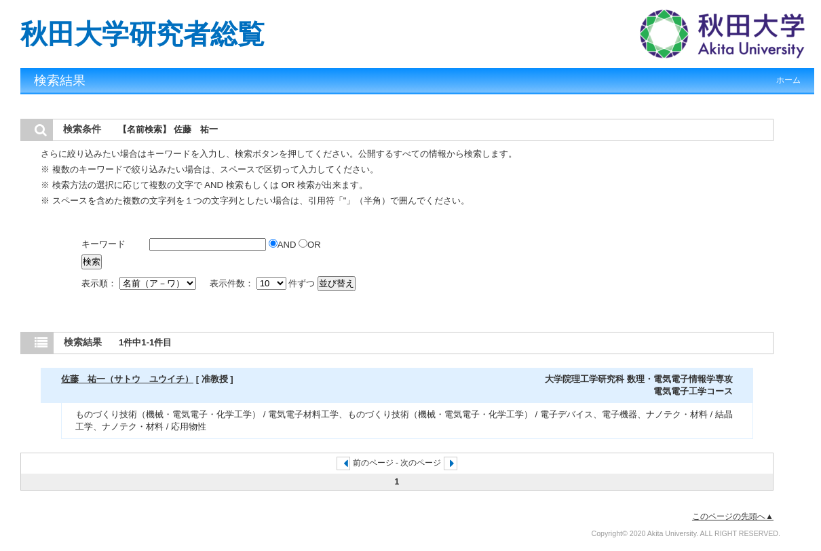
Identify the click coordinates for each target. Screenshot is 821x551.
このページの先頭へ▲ (733, 516)
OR (310, 245)
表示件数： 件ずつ (264, 283)
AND (284, 245)
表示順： (139, 283)
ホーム (788, 80)
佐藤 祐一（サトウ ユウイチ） (127, 379)
